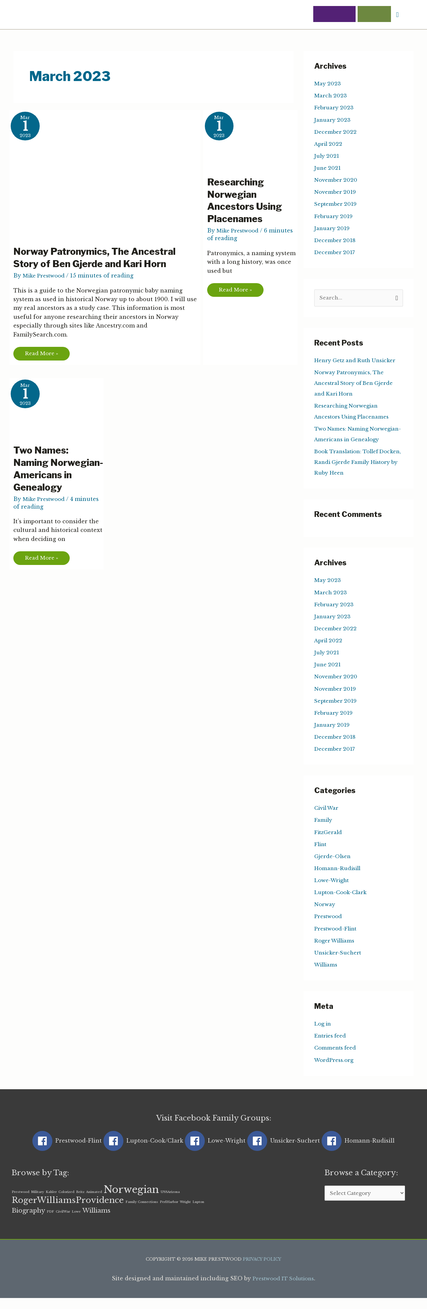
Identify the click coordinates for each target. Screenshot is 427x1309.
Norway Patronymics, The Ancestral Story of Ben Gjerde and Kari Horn (100, 258)
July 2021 (327, 156)
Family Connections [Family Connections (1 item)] (141, 1213)
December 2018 (336, 240)
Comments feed (337, 1057)
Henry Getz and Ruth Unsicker (358, 361)
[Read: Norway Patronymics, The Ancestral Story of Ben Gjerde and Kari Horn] (108, 174)
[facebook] (67, 1151)
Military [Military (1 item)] (37, 1202)
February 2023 (334, 108)
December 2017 (336, 252)
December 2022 (336, 132)
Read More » (43, 353)
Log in (323, 1033)
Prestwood (329, 926)
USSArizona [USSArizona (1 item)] (170, 1202)
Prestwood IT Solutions (283, 1289)
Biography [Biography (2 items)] (28, 1221)
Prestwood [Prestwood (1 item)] (20, 1202)
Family (324, 830)
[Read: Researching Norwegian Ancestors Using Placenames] (254, 139)
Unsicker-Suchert (339, 962)
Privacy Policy (262, 1270)
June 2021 (328, 168)
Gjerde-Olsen (333, 866)
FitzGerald (329, 842)
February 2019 (334, 216)
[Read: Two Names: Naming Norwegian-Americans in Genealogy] (60, 408)
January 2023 (333, 120)
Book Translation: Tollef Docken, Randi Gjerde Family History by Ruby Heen (356, 473)
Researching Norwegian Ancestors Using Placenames (247, 201)
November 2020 (337, 180)
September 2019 (337, 204)
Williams (327, 974)
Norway (325, 914)
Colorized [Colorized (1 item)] (66, 1202)
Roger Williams (336, 950)
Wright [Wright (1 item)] (185, 1213)
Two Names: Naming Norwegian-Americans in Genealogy (45, 476)
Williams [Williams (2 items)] (96, 1221)
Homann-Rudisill (339, 878)
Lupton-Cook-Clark (342, 902)
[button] (397, 15)
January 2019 (332, 228)
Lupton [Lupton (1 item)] (198, 1213)
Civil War (327, 818)
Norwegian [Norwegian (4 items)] (131, 1200)
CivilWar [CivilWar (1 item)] (63, 1222)
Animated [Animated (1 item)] (94, 1202)
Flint (321, 854)
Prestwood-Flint (337, 938)
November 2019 (336, 192)
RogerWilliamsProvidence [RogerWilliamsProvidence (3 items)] (68, 1211)
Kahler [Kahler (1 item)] (51, 1202)
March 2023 (331, 96)
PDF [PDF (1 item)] (50, 1222)
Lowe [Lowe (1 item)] (76, 1222)
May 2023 (328, 84)
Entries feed (331, 1045)
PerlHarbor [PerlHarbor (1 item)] (169, 1213)
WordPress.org (335, 1069)
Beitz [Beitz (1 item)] (80, 1202)
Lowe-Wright (333, 890)
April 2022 (329, 144)
